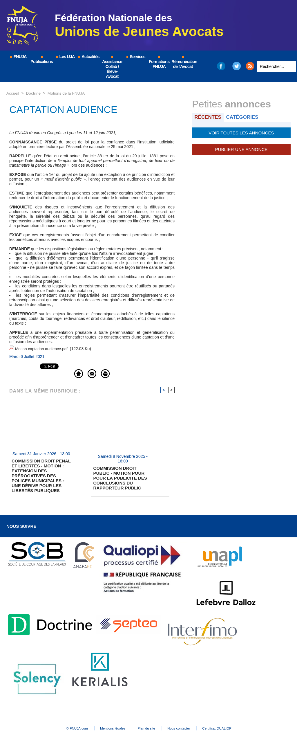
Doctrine (33, 93)
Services (135, 56)
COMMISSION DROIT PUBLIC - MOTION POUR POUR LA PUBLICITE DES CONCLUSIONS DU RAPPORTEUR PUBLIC (120, 477)
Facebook (221, 66)
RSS (250, 66)
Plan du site (147, 727)
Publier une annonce (241, 148)
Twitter (237, 66)
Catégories (244, 117)
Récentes (208, 117)
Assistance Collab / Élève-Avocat (112, 67)
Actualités (88, 56)
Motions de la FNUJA (67, 93)
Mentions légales (108, 727)
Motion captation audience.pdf (42, 348)
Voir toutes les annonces (241, 132)
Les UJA (65, 56)
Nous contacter (184, 727)
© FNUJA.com (67, 727)
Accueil (12, 93)
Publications (41, 60)
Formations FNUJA (159, 62)
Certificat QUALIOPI (228, 727)
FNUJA (18, 56)
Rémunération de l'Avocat (183, 62)
